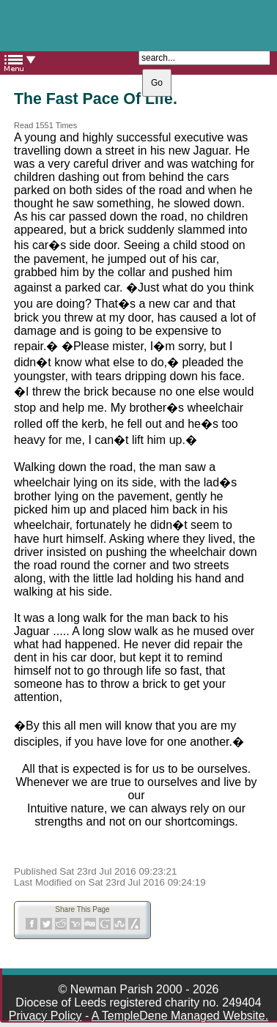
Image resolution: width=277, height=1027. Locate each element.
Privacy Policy (45, 1015)
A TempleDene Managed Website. (180, 1015)
